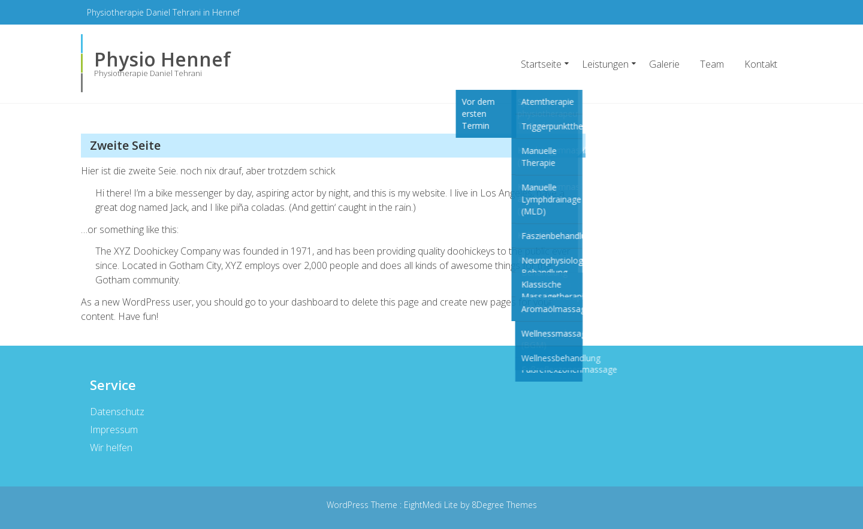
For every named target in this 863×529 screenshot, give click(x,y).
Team (712, 64)
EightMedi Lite (432, 504)
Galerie (664, 64)
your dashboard (304, 302)
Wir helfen (110, 447)
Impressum (113, 429)
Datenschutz (116, 411)
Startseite (541, 64)
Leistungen (605, 64)
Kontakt (760, 64)
